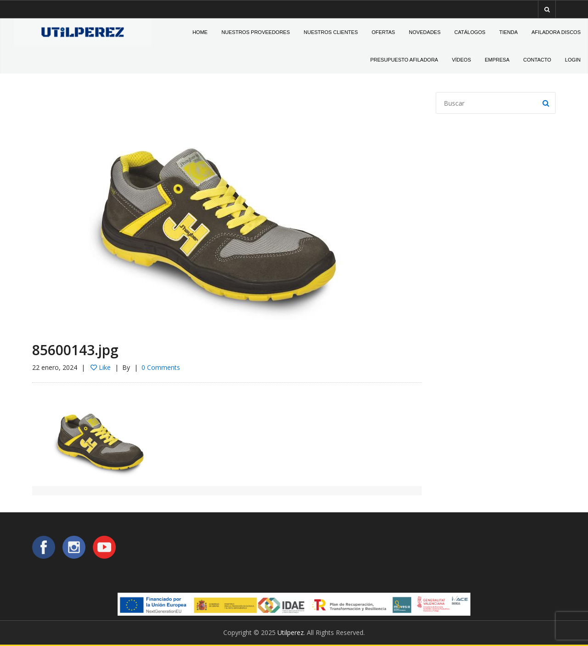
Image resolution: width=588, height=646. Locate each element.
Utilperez (290, 632)
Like (100, 367)
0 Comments (160, 367)
